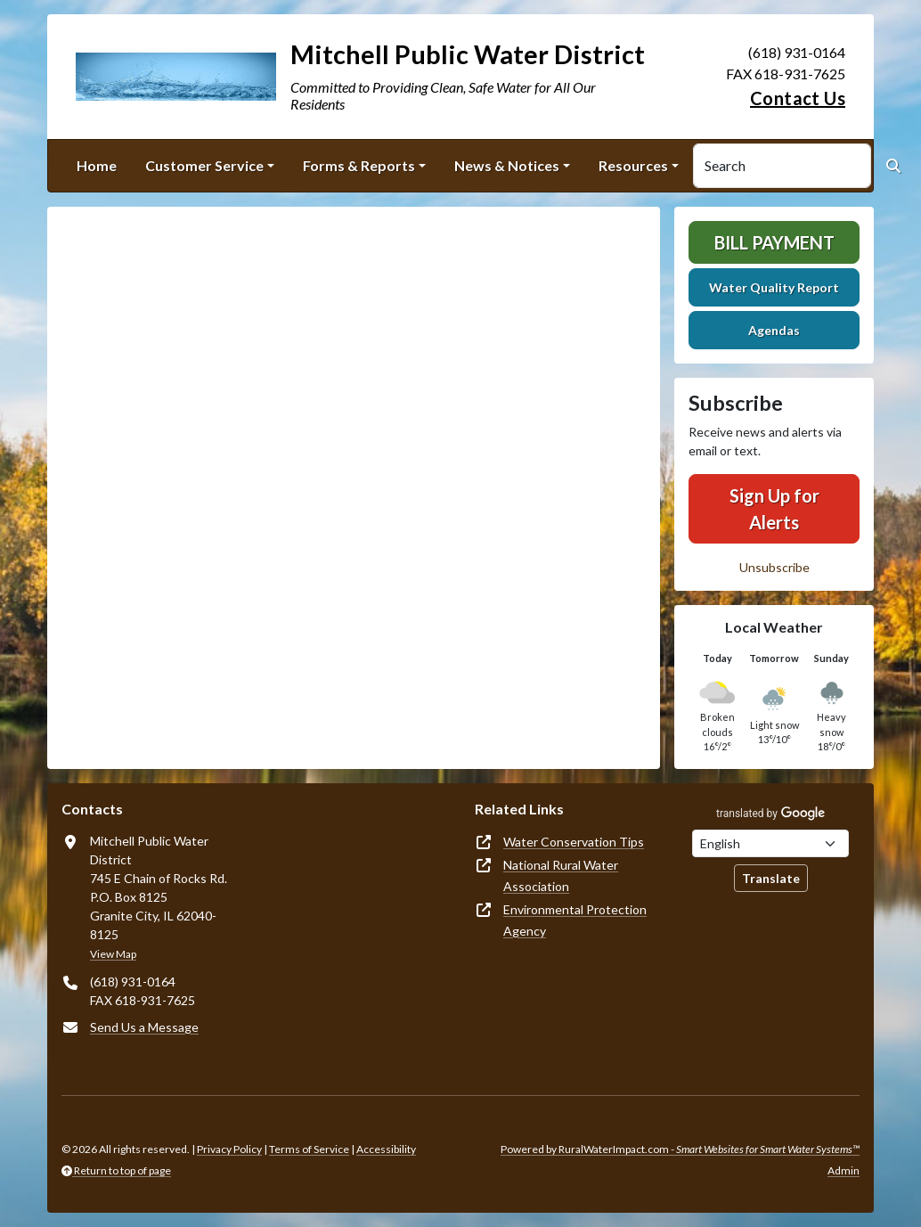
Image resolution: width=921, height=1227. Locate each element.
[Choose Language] (770, 843)
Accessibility (386, 1149)
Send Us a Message (144, 1027)
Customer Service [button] (204, 165)
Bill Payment (774, 242)
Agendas (774, 330)
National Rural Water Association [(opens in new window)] (560, 875)
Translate (771, 878)
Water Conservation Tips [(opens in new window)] (573, 841)
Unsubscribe (774, 567)
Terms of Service (309, 1149)
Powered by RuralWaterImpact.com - (680, 1149)
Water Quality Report (774, 287)
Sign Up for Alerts (774, 509)
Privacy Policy (229, 1149)
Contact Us (797, 98)
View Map (113, 954)
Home (97, 165)
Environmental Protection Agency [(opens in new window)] (575, 920)
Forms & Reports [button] (359, 165)
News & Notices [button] (506, 165)
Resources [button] (633, 165)
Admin (843, 1170)
